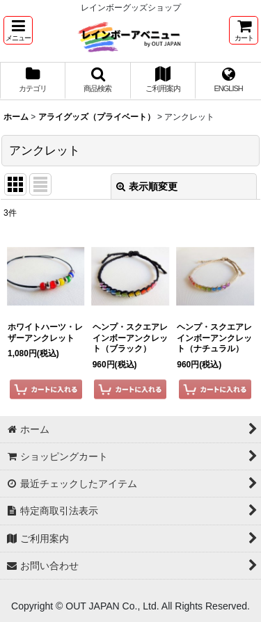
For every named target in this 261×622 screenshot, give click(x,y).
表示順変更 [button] (146, 186)
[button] (18, 30)
